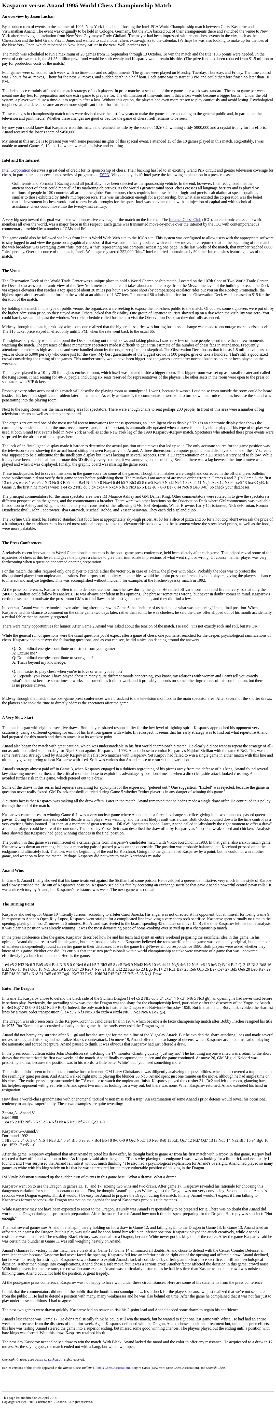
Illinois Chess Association (111, 1368)
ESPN (104, 175)
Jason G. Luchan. (47, 1359)
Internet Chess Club (185, 219)
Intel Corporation (16, 170)
